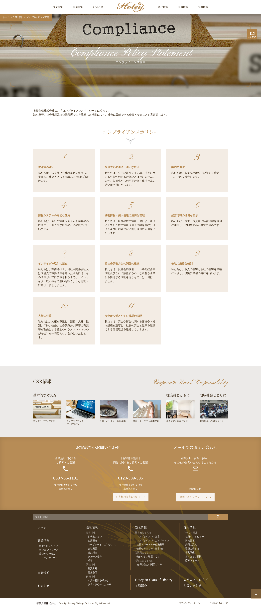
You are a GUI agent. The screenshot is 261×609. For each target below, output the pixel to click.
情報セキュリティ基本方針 (150, 549)
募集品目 (92, 573)
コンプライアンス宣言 (148, 537)
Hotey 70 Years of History (153, 580)
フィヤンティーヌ (48, 558)
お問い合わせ (193, 586)
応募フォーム (192, 561)
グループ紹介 (95, 557)
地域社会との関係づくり (149, 565)
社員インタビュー (194, 537)
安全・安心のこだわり (99, 585)
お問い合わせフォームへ (193, 498)
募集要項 (190, 541)
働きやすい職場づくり (148, 557)
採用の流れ (191, 545)
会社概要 (92, 549)
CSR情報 (183, 7)
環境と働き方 (192, 549)
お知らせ (98, 7)
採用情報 (203, 7)
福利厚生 (190, 553)
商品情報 (58, 7)
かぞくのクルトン (48, 546)
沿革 (90, 561)
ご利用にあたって (218, 604)
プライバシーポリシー (191, 604)
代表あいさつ (95, 537)
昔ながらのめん (47, 554)
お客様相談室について (128, 498)
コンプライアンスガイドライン (152, 541)
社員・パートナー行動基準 (150, 545)
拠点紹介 (92, 553)
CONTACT (256, 54)
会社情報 (163, 7)
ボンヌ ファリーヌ (48, 550)
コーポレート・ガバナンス (102, 545)
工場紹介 (141, 586)
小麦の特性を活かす (98, 581)
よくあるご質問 (193, 557)
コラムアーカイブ (196, 580)
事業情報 (78, 7)
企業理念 (92, 541)
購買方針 (92, 569)
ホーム (5, 17)
